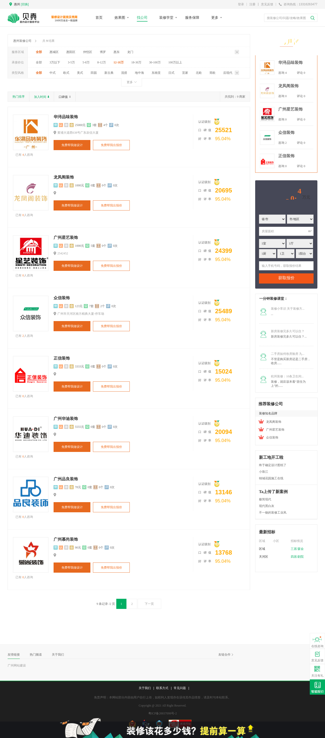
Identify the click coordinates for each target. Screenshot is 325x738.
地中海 (139, 73)
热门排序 (18, 96)
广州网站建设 (17, 665)
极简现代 (265, 499)
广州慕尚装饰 (66, 539)
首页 (99, 17)
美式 (80, 73)
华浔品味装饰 (66, 117)
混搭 (124, 73)
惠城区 (54, 52)
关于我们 (58, 654)
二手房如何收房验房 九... (287, 354)
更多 (214, 17)
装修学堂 (166, 17)
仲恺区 (87, 52)
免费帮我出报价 (111, 145)
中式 (53, 73)
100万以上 (175, 62)
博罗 (103, 52)
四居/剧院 (297, 556)
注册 (252, 4)
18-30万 (136, 62)
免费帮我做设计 (72, 145)
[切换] (25, 4)
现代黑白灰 (266, 506)
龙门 (130, 52)
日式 (171, 73)
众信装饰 (62, 298)
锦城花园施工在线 (271, 478)
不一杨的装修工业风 (272, 512)
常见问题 (180, 688)
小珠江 (263, 471)
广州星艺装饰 (66, 237)
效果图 (120, 17)
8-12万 (101, 62)
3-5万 (71, 62)
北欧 (199, 73)
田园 (94, 73)
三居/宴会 (297, 549)
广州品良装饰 (66, 479)
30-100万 (155, 62)
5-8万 (86, 62)
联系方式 (162, 688)
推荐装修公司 (270, 404)
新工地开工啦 (271, 457)
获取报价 (286, 278)
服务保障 (192, 17)
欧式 (66, 73)
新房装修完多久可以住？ (287, 331)
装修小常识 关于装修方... (287, 308)
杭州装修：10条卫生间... (287, 376)
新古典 (108, 73)
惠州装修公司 (22, 41)
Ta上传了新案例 (273, 491)
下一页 (151, 604)
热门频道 (36, 654)
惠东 (116, 52)
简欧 (212, 73)
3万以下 (55, 62)
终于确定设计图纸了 (272, 465)
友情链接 (14, 654)
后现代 (227, 73)
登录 (241, 4)
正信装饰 (62, 358)
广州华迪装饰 (66, 418)
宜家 (185, 73)
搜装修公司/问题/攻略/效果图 (286, 18)
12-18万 (118, 62)
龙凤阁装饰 (64, 177)
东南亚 (156, 73)
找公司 (142, 17)
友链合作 (225, 654)
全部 (39, 52)
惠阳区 (70, 52)
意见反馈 (267, 4)
